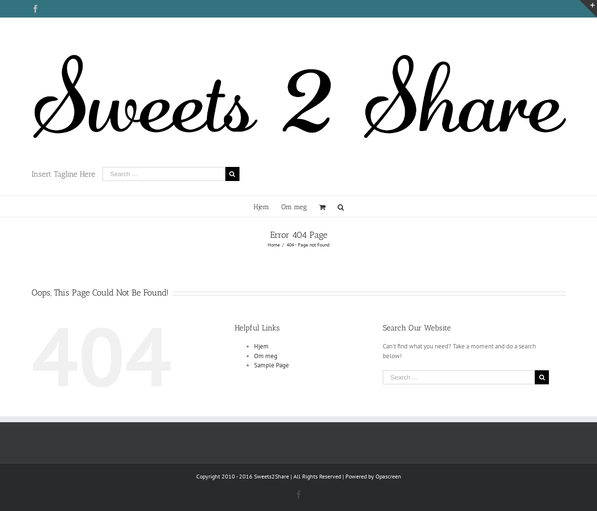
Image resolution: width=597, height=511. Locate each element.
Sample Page (271, 365)
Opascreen (388, 476)
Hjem (261, 346)
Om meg (265, 356)
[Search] (341, 206)
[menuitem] (267, 206)
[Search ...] (163, 174)
